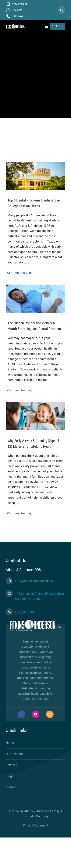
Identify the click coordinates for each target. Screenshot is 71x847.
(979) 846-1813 (25, 612)
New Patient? (20, 4)
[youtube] (35, 714)
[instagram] (50, 714)
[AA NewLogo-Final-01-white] (16, 26)
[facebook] (21, 714)
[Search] (61, 10)
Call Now (17, 16)
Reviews (17, 10)
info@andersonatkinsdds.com (35, 581)
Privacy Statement (35, 825)
